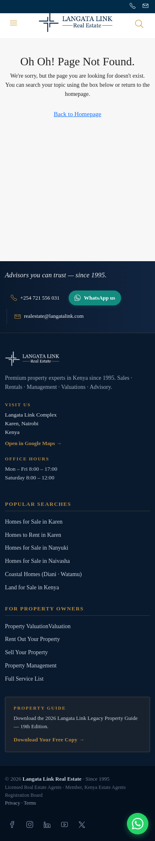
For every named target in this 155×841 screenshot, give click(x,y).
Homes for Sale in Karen (33, 522)
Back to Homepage (77, 114)
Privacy (12, 803)
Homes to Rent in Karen (33, 535)
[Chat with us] (137, 823)
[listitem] (12, 824)
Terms (30, 803)
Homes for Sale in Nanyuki (36, 548)
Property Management (31, 665)
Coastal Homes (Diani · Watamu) (43, 574)
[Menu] (13, 23)
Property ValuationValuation (38, 626)
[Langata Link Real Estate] (77, 358)
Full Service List (24, 679)
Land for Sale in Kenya (32, 587)
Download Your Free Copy (49, 739)
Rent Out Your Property (32, 639)
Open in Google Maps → (33, 443)
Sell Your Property (26, 652)
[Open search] (139, 23)
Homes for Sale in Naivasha (37, 561)
